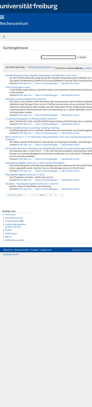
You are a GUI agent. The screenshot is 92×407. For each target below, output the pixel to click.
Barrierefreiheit (21, 250)
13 (55, 195)
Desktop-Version (11, 254)
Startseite (4, 37)
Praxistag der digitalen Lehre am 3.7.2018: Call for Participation (35, 163)
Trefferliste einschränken (39, 67)
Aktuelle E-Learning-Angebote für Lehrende (25, 99)
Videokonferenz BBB (14, 221)
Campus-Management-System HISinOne (15, 225)
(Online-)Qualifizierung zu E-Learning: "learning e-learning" (32, 128)
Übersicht (7, 250)
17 (62, 195)
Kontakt (34, 250)
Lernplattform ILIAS (14, 218)
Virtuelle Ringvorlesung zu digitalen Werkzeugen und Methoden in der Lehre (40, 75)
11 (46, 195)
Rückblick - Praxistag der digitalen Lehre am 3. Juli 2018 (31, 184)
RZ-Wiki (8, 230)
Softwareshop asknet (14, 240)
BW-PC (8, 237)
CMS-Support (11, 233)
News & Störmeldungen (46, 83)
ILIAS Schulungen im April (17, 87)
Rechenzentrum (14, 23)
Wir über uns (26, 83)
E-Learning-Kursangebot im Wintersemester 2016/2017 (31, 118)
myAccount (10, 214)
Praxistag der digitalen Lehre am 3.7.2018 (24, 174)
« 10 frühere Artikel (14, 195)
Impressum (45, 250)
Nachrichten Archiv (71, 83)
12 (51, 195)
